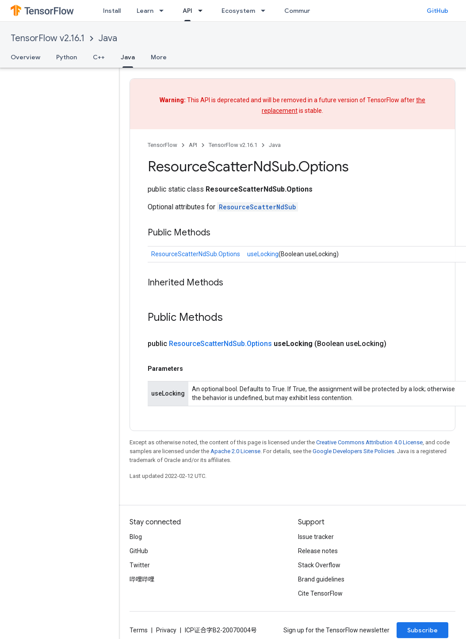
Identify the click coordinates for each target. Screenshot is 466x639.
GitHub (437, 11)
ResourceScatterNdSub (257, 207)
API (193, 145)
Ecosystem (238, 11)
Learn (145, 11)
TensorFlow (162, 145)
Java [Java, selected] (128, 57)
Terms (139, 630)
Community (301, 11)
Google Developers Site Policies (353, 451)
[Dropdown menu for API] (203, 10)
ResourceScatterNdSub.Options (195, 254)
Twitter (140, 565)
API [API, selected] (187, 11)
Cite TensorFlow (320, 593)
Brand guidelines (321, 579)
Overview (25, 57)
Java (108, 38)
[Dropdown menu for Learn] (164, 10)
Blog (136, 536)
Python (66, 57)
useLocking (263, 254)
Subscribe (422, 630)
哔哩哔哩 (142, 579)
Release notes (318, 550)
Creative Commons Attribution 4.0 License (369, 442)
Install (112, 11)
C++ (99, 57)
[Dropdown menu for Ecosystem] (265, 10)
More (159, 57)
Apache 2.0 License (235, 451)
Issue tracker (316, 536)
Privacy (166, 630)
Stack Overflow (319, 565)
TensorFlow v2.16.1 (47, 38)
